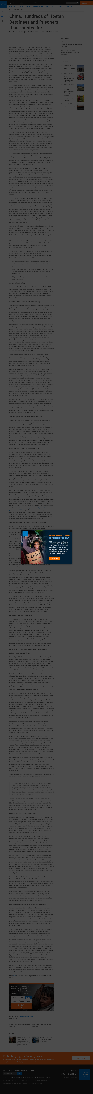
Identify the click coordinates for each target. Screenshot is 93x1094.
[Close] (71, 531)
